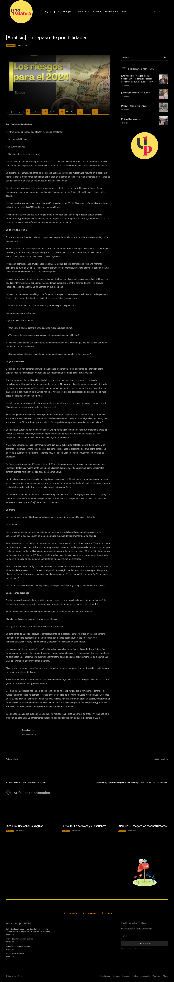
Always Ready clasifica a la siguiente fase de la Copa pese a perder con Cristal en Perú (132, 782)
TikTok (109, 913)
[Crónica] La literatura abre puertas (135, 92)
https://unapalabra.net (29, 734)
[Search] (165, 58)
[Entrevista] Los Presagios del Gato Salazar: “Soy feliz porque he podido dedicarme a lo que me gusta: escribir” (137, 79)
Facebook (73, 913)
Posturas (10, 45)
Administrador (28, 730)
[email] (144, 936)
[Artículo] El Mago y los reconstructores (142, 826)
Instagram (92, 913)
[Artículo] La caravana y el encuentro (84, 826)
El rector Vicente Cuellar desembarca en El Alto (26, 782)
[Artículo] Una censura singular (134, 105)
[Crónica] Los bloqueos (131, 119)
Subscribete (145, 943)
